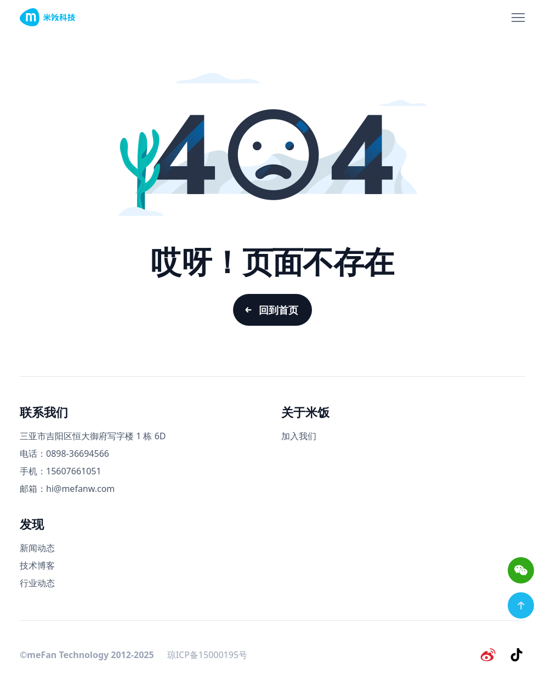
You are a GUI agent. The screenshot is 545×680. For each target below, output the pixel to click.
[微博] (488, 655)
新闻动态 (37, 548)
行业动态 (37, 583)
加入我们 (298, 436)
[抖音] (516, 655)
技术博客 (37, 565)
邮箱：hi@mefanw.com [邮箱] (67, 489)
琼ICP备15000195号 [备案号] (207, 655)
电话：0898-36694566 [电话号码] (64, 453)
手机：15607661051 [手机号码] (60, 471)
